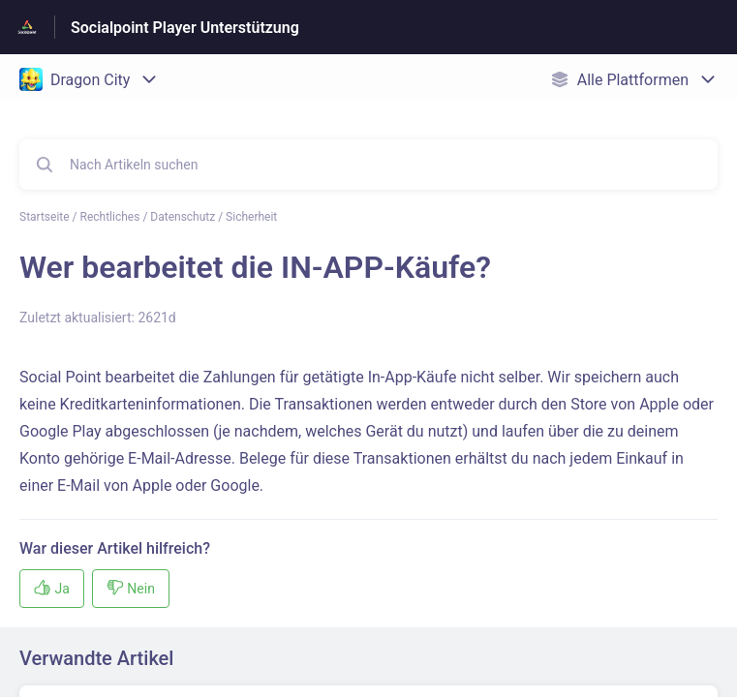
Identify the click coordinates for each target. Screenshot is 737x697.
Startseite (44, 217)
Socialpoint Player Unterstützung (185, 27)
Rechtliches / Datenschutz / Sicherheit (179, 217)
